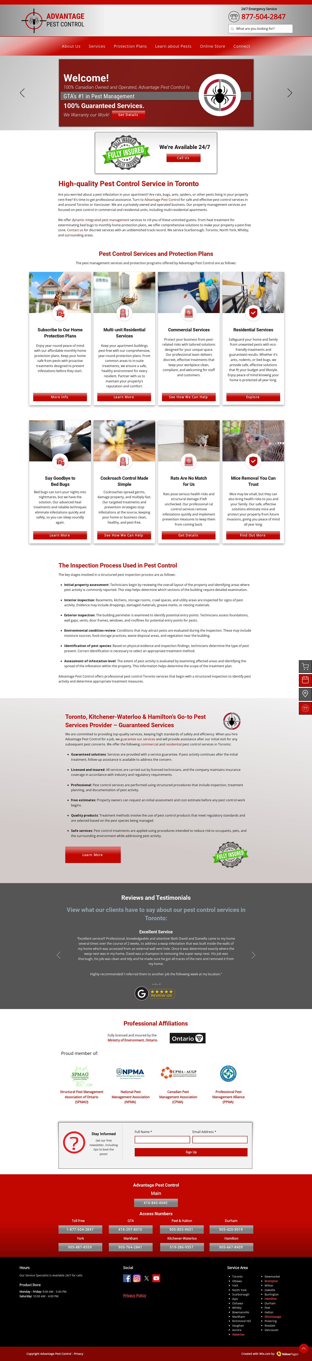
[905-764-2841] (131, 1247)
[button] (97, 46)
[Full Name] (161, 1139)
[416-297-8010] (131, 1229)
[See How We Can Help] (189, 397)
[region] (305, 666)
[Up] (303, 1348)
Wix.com (264, 1354)
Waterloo (238, 1334)
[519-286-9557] (182, 1247)
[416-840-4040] (156, 1203)
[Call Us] (184, 158)
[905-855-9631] (182, 1229)
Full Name (143, 1132)
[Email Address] (219, 1139)
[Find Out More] (253, 535)
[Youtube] (156, 1278)
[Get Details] (128, 115)
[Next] (290, 93)
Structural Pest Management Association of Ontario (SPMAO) (81, 1097)
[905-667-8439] (231, 1247)
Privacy (78, 1354)
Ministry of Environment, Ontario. (133, 1040)
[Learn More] (124, 397)
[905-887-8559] (80, 1247)
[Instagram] (137, 1278)
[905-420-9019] (231, 1229)
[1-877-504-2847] (80, 1229)
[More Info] (60, 397)
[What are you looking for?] (260, 28)
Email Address (204, 1132)
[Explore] (253, 397)
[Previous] (22, 93)
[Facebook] (127, 1278)
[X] (146, 1278)
